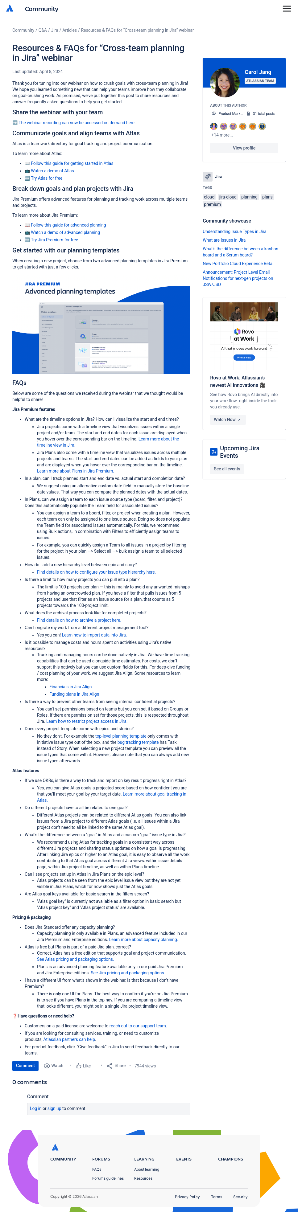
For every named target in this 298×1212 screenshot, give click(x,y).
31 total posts (264, 114)
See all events (227, 468)
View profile (244, 147)
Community (42, 8)
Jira (54, 30)
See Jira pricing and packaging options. (128, 972)
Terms (216, 1196)
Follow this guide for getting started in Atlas (72, 163)
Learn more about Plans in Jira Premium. (75, 471)
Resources (143, 1178)
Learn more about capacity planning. (143, 939)
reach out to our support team (138, 1025)
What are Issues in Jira (224, 240)
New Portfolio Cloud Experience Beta (237, 263)
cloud (209, 196)
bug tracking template (138, 742)
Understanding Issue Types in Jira (235, 231)
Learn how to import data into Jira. (94, 635)
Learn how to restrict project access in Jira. (86, 721)
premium (212, 204)
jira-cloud (228, 196)
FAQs (96, 1169)
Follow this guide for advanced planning (68, 225)
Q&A (43, 30)
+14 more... (222, 135)
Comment (25, 1065)
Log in (36, 1108)
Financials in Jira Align (70, 686)
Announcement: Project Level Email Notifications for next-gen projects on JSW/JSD (238, 278)
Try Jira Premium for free (54, 239)
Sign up (54, 1108)
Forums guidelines (108, 1178)
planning (249, 196)
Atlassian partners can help (69, 1039)
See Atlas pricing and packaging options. (75, 959)
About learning (146, 1169)
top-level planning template (121, 736)
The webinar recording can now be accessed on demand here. (77, 122)
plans (267, 196)
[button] (101, 324)
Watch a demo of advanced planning (65, 232)
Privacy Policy (187, 1196)
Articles (69, 30)
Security (240, 1196)
